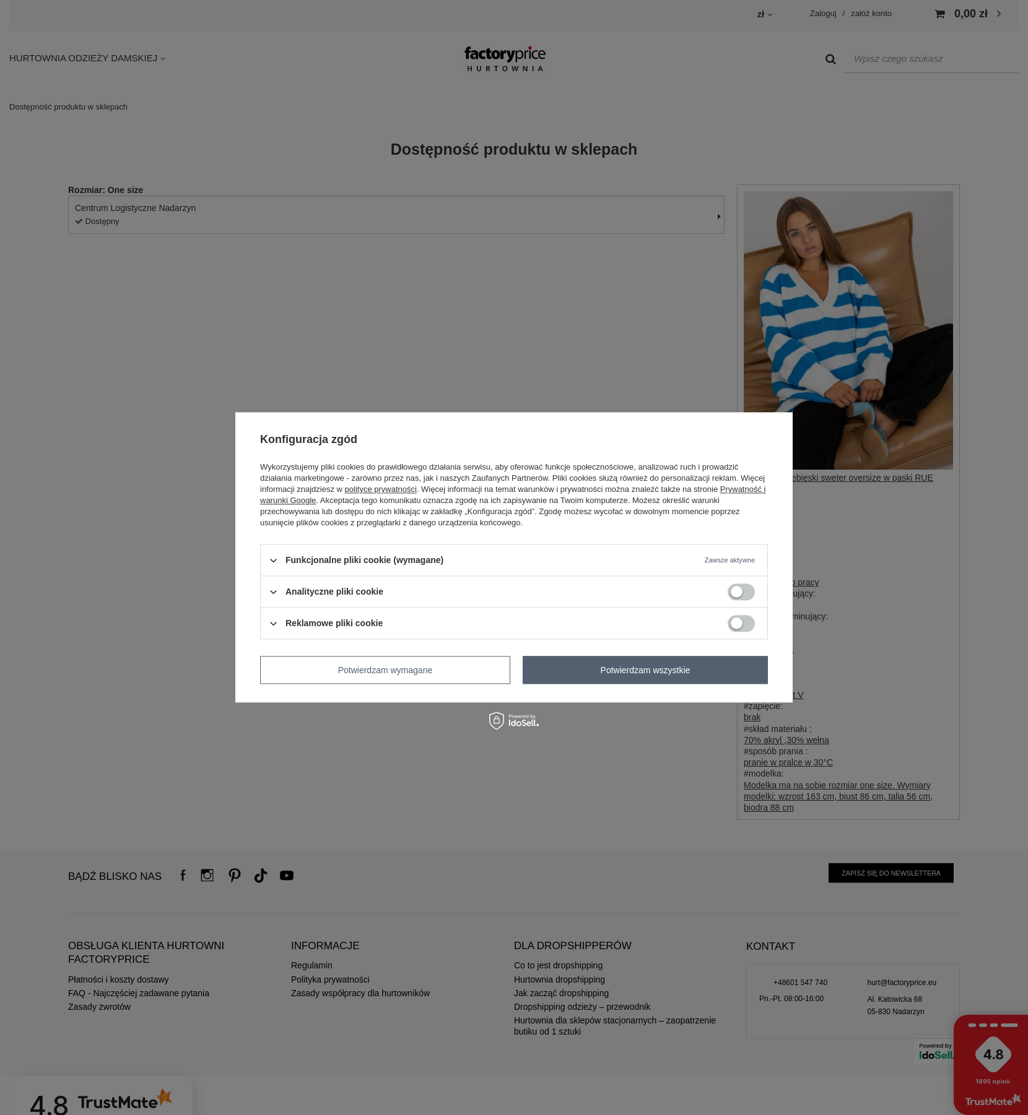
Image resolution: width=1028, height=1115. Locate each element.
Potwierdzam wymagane (385, 670)
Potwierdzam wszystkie (645, 670)
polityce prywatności (381, 489)
